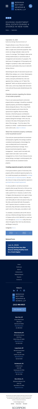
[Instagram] (24, 290)
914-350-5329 (19, 343)
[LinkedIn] (14, 290)
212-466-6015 (19, 328)
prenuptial (9, 182)
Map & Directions (19, 325)
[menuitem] (12, 404)
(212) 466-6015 (21, 217)
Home (19, 264)
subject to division (21, 128)
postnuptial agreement (20, 182)
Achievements (19, 272)
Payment (19, 277)
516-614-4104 (19, 358)
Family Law (19, 267)
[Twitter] (20, 290)
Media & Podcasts (19, 274)
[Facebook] (17, 290)
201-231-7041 (19, 374)
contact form (18, 219)
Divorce (14, 227)
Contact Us (19, 279)
